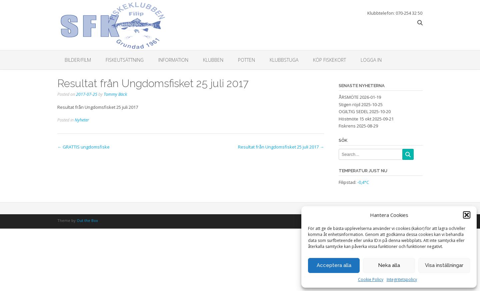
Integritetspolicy (402, 279)
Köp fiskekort (329, 60)
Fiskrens (347, 126)
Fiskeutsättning (125, 60)
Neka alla (389, 265)
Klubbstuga (284, 60)
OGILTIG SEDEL (353, 111)
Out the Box (87, 220)
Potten (246, 60)
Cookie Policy (370, 279)
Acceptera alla (334, 265)
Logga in (371, 60)
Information (173, 60)
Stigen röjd (349, 104)
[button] (466, 215)
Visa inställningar (444, 265)
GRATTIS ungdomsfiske (83, 147)
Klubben (213, 60)
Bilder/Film (78, 60)
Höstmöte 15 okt (355, 119)
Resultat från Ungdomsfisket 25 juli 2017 (281, 147)
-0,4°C (363, 182)
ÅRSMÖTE (349, 97)
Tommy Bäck (115, 94)
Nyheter (82, 120)
